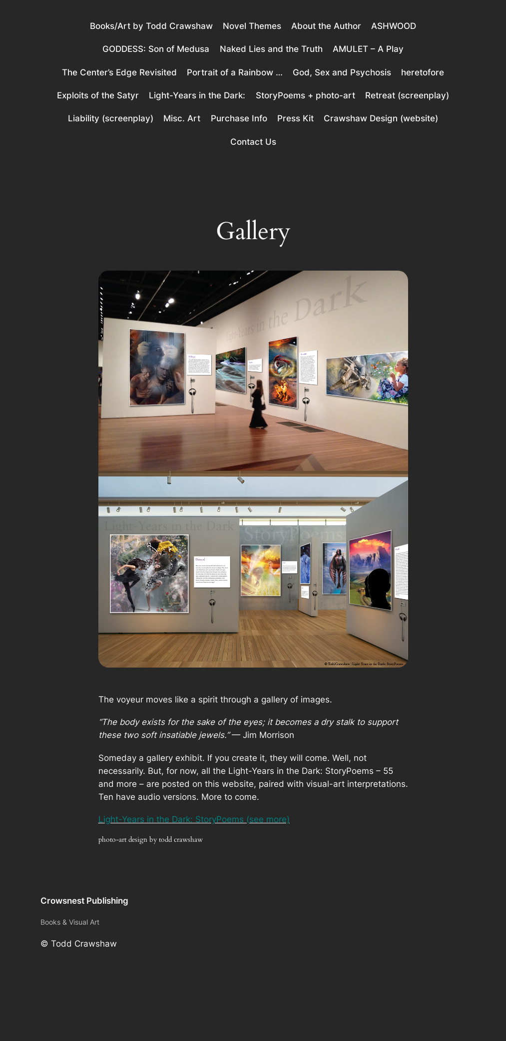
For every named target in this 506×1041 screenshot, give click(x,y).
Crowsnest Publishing (84, 901)
